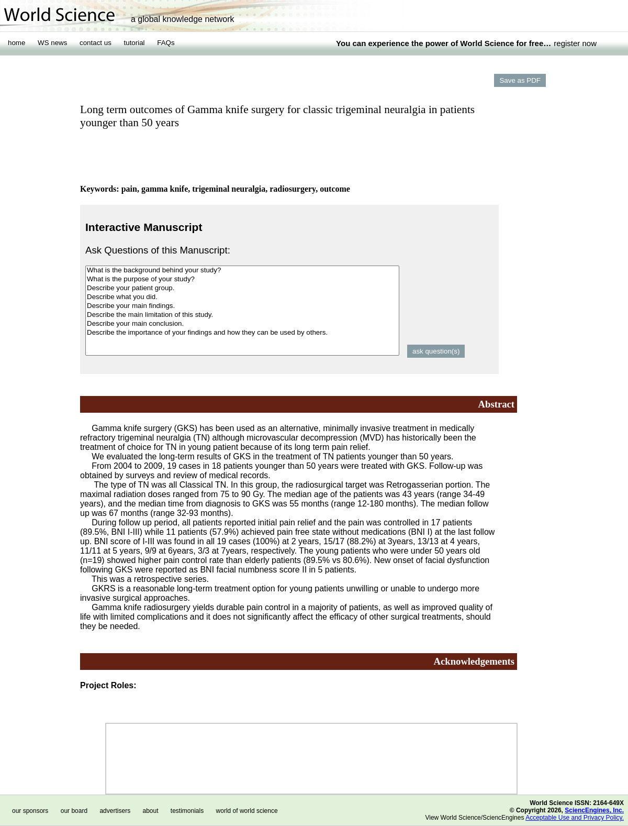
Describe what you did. (242, 297)
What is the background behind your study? (242, 270)
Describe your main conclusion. (242, 324)
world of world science (247, 810)
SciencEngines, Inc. (594, 810)
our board (74, 810)
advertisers (114, 810)
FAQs (165, 43)
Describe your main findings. (242, 306)
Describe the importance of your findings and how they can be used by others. (242, 332)
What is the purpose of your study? (242, 279)
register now (575, 43)
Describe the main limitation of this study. (242, 315)
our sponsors (30, 810)
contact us (95, 43)
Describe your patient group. (242, 288)
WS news (52, 43)
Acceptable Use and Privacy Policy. (574, 817)
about (150, 810)
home (16, 43)
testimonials (187, 810)
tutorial (134, 43)
